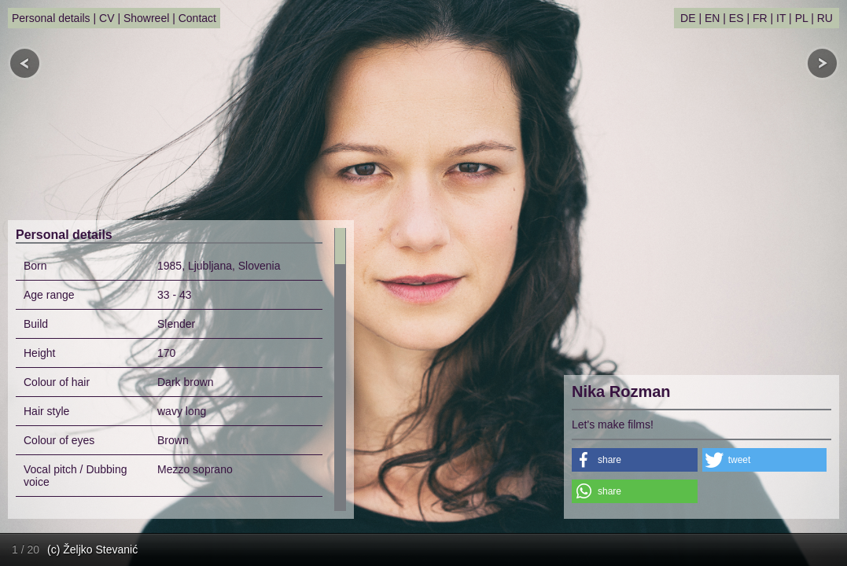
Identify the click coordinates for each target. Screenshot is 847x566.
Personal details (51, 18)
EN (712, 18)
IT (781, 18)
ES (736, 18)
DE (687, 18)
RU (825, 18)
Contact (197, 18)
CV (106, 18)
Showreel (146, 18)
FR (760, 18)
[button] (635, 460)
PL (801, 18)
